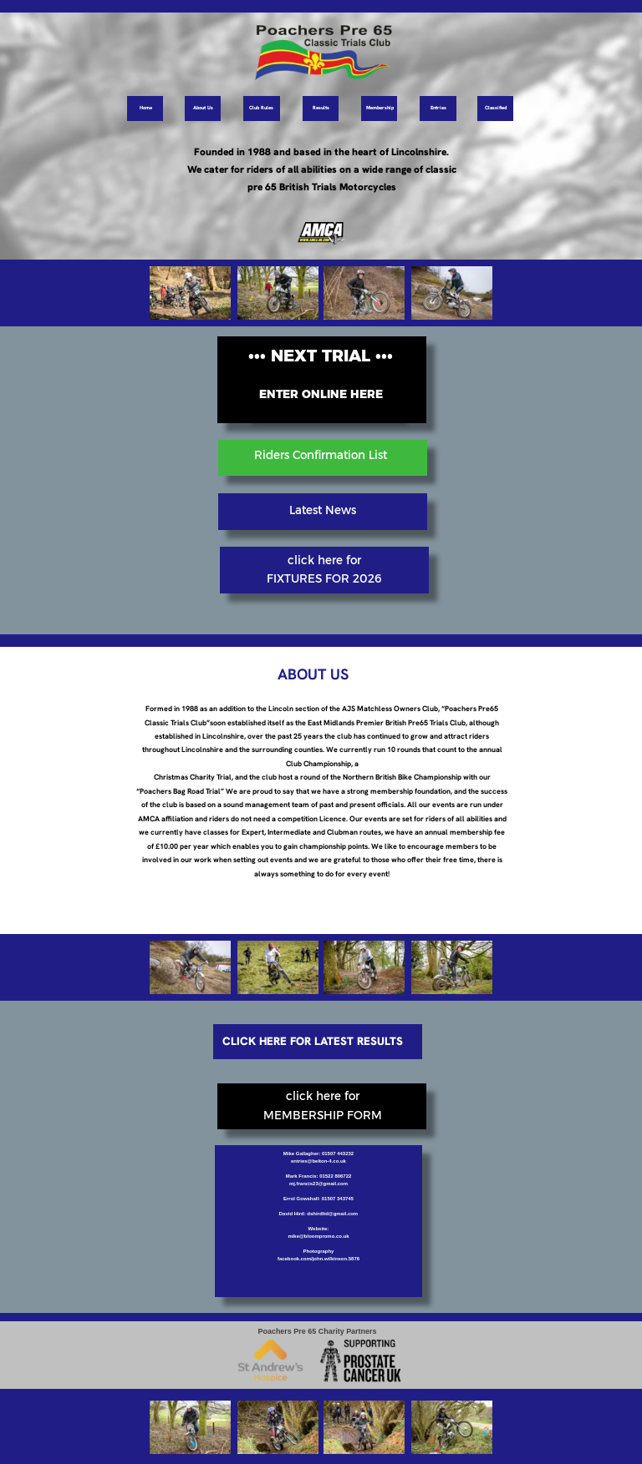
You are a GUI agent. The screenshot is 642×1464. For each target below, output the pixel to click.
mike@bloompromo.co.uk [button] (318, 1236)
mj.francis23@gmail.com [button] (318, 1183)
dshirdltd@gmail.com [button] (332, 1213)
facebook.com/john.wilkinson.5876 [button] (318, 1258)
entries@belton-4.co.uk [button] (318, 1161)
